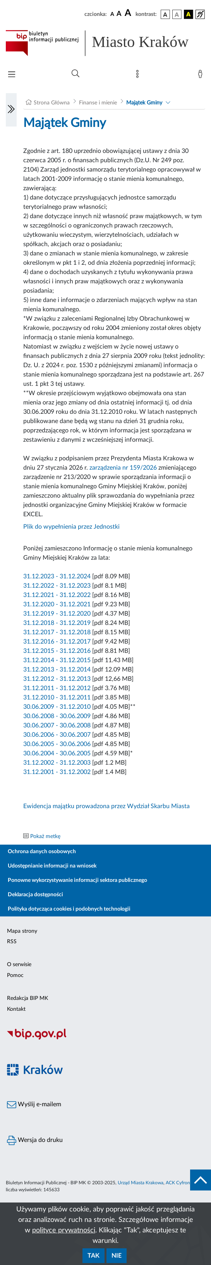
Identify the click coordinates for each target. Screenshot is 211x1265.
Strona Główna (52, 103)
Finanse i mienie (98, 103)
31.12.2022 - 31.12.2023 (57, 586)
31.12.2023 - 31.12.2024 (57, 576)
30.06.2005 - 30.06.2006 (57, 744)
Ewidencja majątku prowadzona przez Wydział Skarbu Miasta (106, 806)
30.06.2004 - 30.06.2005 (57, 753)
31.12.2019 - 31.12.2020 (57, 614)
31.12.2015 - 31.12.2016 (57, 651)
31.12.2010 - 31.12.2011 (57, 697)
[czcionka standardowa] (112, 14)
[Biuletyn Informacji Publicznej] (105, 1038)
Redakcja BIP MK (27, 998)
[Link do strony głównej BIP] (105, 43)
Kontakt (16, 1009)
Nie (117, 1256)
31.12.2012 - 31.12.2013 (57, 679)
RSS (12, 941)
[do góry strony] (200, 1180)
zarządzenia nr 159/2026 (123, 468)
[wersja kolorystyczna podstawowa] (165, 14)
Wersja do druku (35, 1140)
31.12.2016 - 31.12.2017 (57, 642)
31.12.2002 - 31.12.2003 (57, 763)
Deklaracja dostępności (35, 894)
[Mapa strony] (139, 75)
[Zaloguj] (201, 75)
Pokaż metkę (45, 836)
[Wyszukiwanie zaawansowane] (75, 74)
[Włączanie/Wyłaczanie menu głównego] (11, 75)
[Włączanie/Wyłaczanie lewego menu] (11, 110)
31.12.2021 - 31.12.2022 (57, 595)
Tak (93, 1256)
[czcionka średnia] (119, 14)
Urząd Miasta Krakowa (140, 1182)
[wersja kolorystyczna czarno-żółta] (189, 14)
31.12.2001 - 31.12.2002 (57, 772)
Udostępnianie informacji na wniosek (52, 866)
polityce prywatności (63, 1230)
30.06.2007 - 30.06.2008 (57, 725)
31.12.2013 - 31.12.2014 (57, 669)
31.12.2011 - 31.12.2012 (57, 688)
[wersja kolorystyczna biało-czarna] (177, 14)
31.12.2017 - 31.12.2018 (57, 632)
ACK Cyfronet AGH (185, 1182)
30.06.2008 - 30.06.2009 (57, 716)
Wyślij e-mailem (34, 1104)
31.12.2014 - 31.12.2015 (57, 660)
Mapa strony (22, 931)
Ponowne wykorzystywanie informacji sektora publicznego (77, 880)
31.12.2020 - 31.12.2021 (57, 604)
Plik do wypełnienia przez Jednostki (71, 527)
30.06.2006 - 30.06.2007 (57, 735)
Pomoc (15, 975)
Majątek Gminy (144, 103)
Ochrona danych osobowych (42, 851)
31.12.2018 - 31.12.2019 (57, 623)
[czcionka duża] (129, 13)
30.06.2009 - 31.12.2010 (57, 707)
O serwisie (19, 964)
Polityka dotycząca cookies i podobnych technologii (69, 909)
